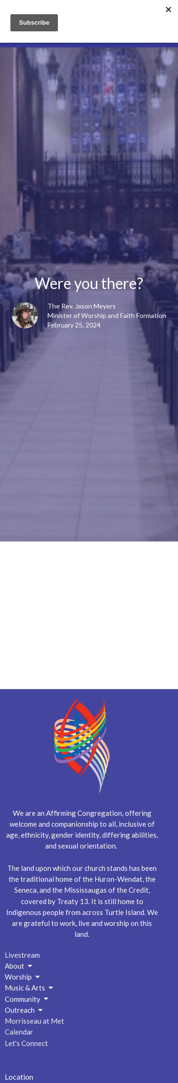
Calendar (19, 1031)
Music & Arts (30, 988)
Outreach (24, 1010)
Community (27, 999)
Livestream (22, 955)
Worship (23, 977)
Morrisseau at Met (34, 1021)
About (19, 966)
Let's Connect (26, 1043)
